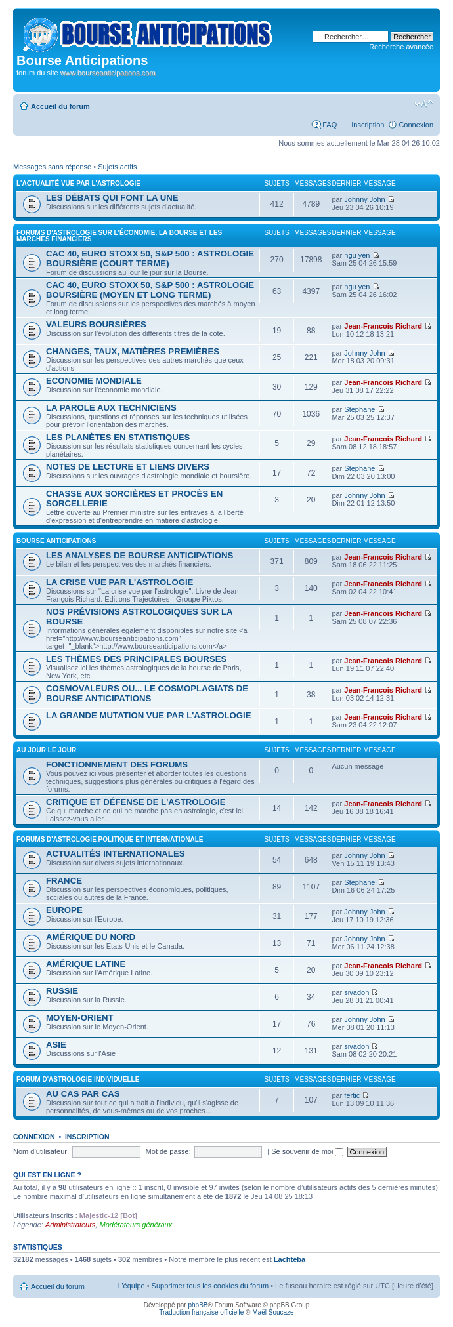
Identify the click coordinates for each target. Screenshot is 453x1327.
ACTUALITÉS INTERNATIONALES (115, 854)
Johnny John (364, 199)
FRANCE (64, 881)
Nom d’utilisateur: (41, 1151)
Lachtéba (289, 1259)
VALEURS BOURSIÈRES (96, 324)
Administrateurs (70, 1225)
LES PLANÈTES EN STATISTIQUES (118, 437)
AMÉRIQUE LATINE (85, 964)
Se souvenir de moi (307, 1151)
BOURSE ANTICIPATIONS (56, 540)
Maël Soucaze (272, 1312)
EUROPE (64, 910)
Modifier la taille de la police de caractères (423, 104)
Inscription (367, 125)
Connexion (416, 125)
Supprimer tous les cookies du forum (210, 1286)
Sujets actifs (117, 167)
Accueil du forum (60, 106)
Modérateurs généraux (135, 1225)
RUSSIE (62, 991)
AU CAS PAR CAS (83, 1094)
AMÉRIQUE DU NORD (90, 937)
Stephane (359, 409)
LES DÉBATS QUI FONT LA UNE (112, 198)
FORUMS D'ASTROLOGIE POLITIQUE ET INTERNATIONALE (109, 839)
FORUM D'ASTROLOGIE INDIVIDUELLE (77, 1079)
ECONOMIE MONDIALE (94, 381)
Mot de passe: (168, 1151)
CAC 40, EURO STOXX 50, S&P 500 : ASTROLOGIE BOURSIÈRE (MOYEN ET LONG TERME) (150, 290)
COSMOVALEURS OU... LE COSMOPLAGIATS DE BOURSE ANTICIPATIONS (147, 693)
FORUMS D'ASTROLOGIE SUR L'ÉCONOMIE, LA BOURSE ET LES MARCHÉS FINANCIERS (119, 236)
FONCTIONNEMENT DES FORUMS (117, 764)
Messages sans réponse (52, 167)
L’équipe (131, 1286)
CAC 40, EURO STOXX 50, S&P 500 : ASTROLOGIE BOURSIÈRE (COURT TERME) (150, 258)
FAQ (329, 125)
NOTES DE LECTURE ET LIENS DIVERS (127, 467)
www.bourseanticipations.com (108, 73)
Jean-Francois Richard (383, 326)
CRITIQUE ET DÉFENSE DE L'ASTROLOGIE (136, 802)
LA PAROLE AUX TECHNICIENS (111, 408)
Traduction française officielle (201, 1312)
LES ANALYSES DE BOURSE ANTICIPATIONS (139, 555)
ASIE (56, 1045)
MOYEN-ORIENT (80, 1018)
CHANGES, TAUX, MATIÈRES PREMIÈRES (132, 351)
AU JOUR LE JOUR (46, 750)
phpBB (197, 1305)
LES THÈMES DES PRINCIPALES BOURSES (136, 659)
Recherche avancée (401, 47)
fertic (352, 1095)
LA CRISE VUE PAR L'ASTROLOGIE (119, 582)
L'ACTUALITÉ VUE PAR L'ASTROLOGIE (78, 183)
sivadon (356, 992)
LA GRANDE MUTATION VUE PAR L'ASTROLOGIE (148, 715)
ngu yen (357, 255)
